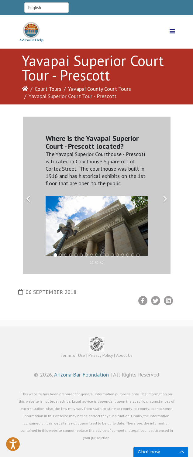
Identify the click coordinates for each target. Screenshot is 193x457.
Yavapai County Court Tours (99, 88)
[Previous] (29, 195)
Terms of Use (72, 355)
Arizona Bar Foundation (81, 374)
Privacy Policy (100, 355)
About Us (124, 355)
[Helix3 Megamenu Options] (172, 31)
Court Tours (48, 88)
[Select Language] (46, 7)
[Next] (164, 195)
